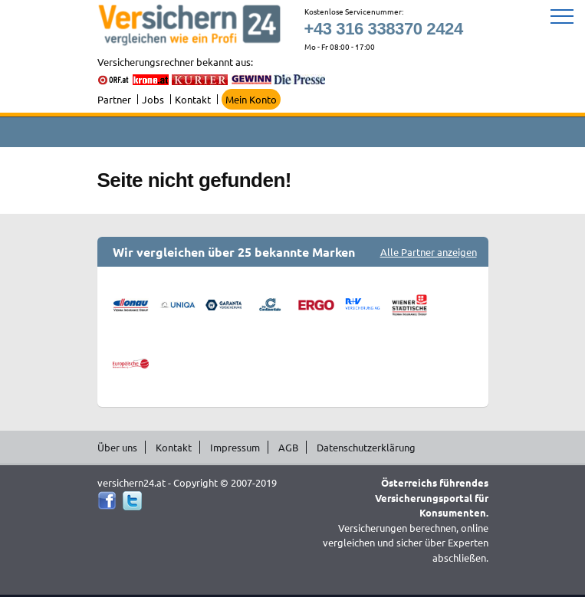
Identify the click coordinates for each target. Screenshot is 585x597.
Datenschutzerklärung (366, 447)
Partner (114, 99)
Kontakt (193, 99)
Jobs (153, 99)
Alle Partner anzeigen (428, 251)
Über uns (117, 447)
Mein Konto (251, 99)
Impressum (235, 447)
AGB (288, 447)
